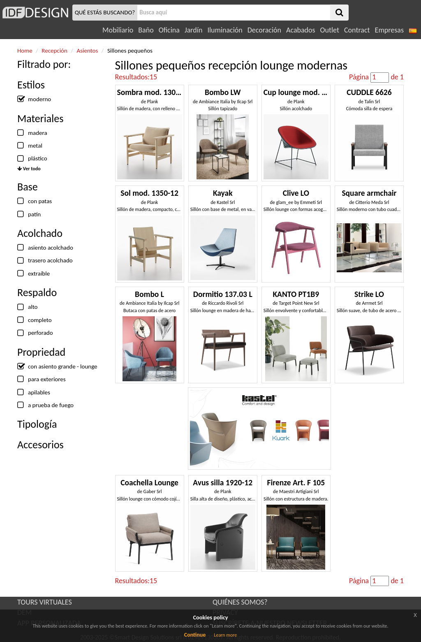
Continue (195, 634)
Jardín (193, 30)
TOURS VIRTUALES (44, 602)
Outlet (329, 30)
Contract (357, 30)
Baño (145, 30)
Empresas (389, 30)
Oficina (169, 30)
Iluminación (224, 30)
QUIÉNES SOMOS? (240, 602)
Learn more (225, 635)
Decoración (264, 30)
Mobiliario (117, 30)
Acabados (300, 30)
